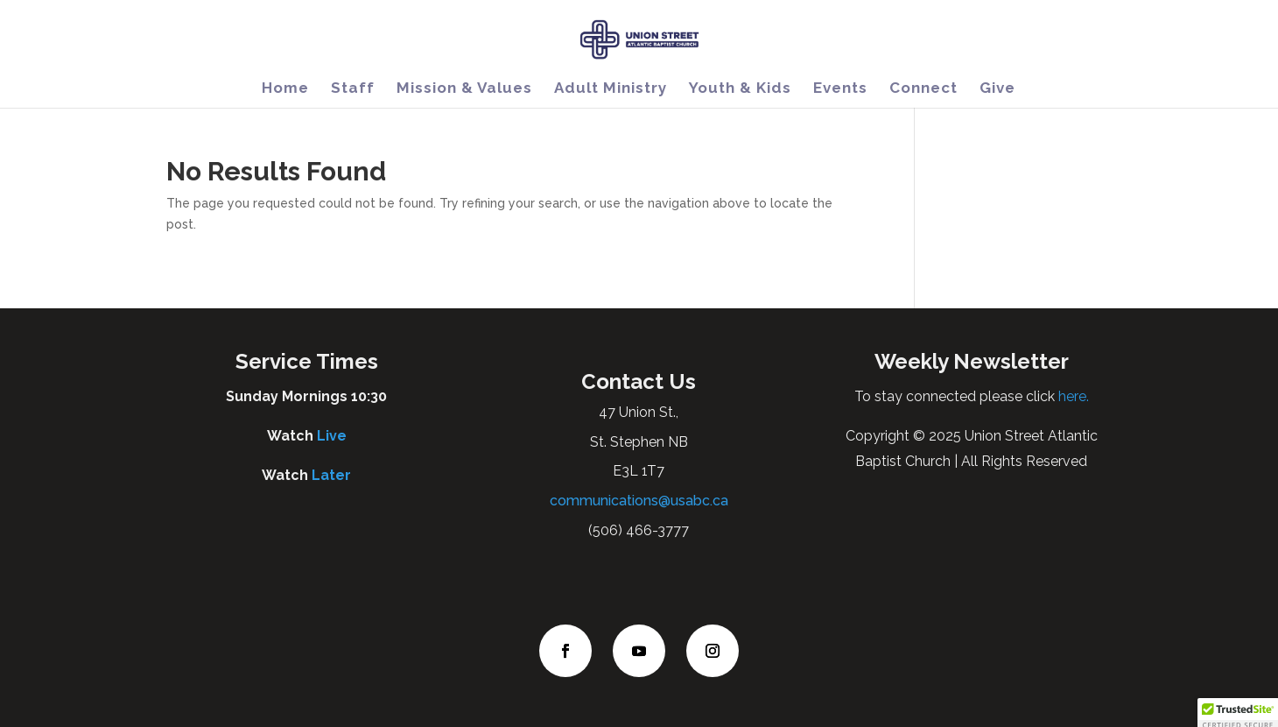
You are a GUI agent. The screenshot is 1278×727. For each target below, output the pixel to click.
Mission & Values (464, 88)
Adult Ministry (610, 88)
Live (332, 435)
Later (331, 475)
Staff (353, 88)
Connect (923, 88)
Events (840, 88)
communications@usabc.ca (639, 500)
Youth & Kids (740, 88)
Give (997, 88)
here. (1072, 396)
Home (285, 88)
